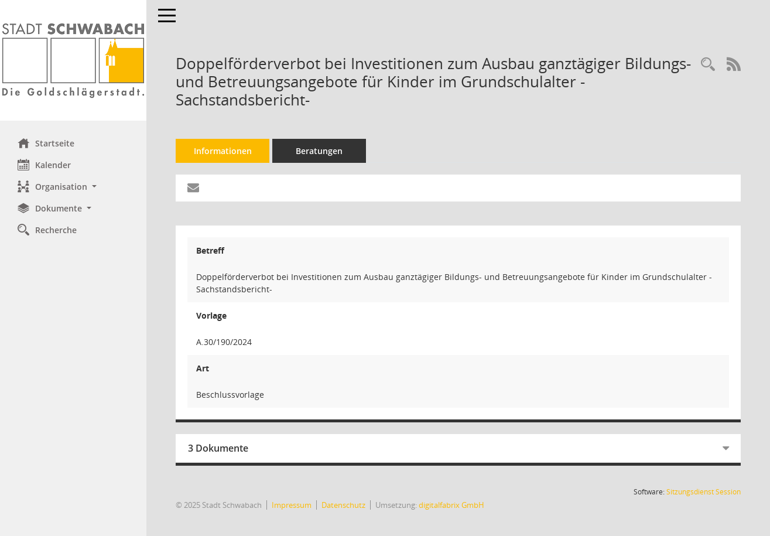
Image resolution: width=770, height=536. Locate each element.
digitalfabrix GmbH (451, 505)
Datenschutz (343, 505)
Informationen (223, 150)
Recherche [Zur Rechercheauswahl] (47, 229)
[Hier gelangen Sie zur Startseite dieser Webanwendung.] (73, 60)
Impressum (292, 505)
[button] (73, 186)
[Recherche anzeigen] (708, 64)
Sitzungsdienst (703, 492)
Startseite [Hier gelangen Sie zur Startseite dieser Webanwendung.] (46, 143)
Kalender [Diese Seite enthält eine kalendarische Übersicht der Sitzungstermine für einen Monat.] (44, 164)
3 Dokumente (218, 448)
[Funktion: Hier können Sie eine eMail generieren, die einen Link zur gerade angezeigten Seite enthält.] (193, 188)
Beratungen (319, 150)
